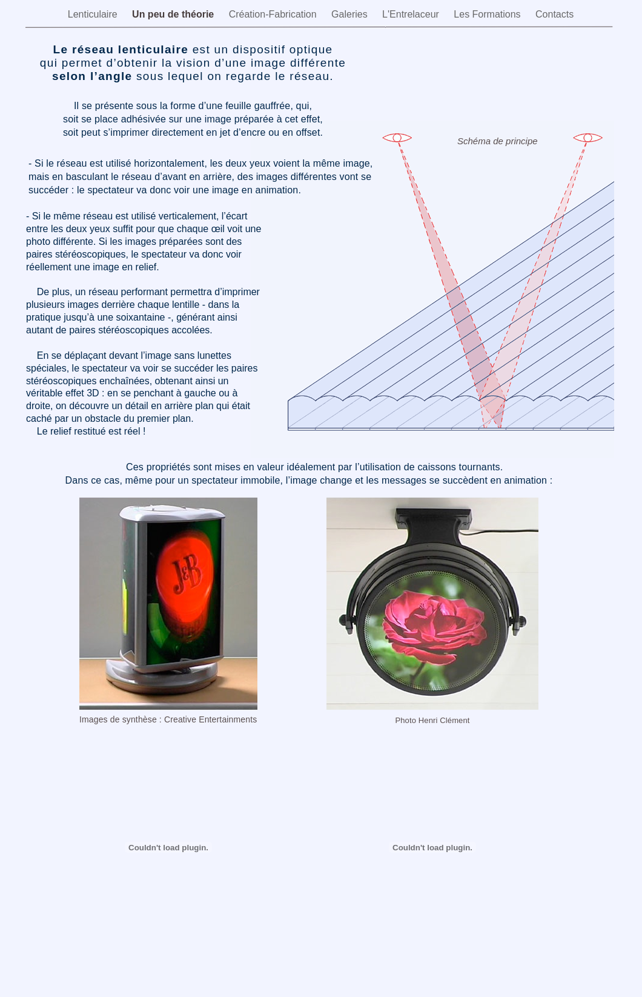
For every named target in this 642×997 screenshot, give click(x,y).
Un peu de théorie (174, 14)
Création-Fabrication (274, 14)
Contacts (554, 14)
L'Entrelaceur (412, 14)
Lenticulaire (94, 14)
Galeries (350, 14)
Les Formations (488, 14)
